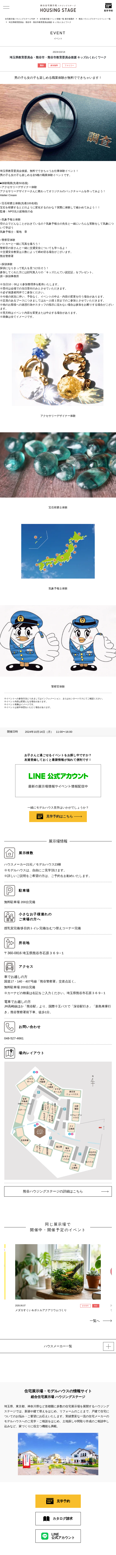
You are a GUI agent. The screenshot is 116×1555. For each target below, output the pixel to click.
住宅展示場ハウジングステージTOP (20, 19)
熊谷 (42, 65)
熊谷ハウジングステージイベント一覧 (95, 19)
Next (108, 1271)
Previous (8, 1271)
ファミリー (69, 65)
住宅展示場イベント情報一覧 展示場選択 (57, 19)
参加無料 (54, 65)
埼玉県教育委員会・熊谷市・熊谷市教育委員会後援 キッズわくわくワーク (40, 22)
